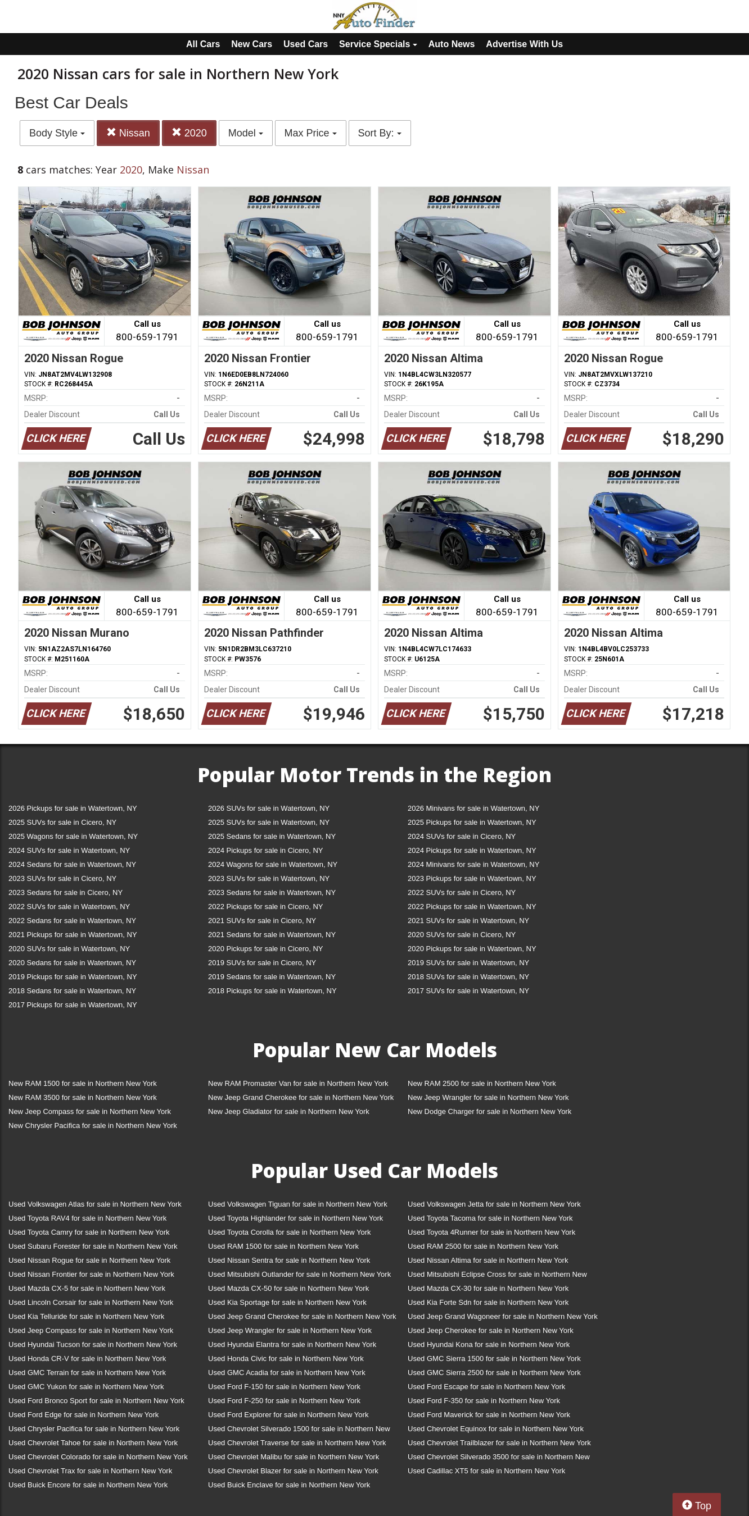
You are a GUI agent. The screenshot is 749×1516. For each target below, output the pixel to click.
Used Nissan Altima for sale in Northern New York (488, 1260)
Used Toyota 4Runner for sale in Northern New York (491, 1232)
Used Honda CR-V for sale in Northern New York (87, 1358)
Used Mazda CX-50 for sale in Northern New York (288, 1288)
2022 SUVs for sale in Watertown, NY (69, 906)
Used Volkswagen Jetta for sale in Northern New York (494, 1204)
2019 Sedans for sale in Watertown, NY (272, 976)
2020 (189, 133)
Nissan (128, 133)
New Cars (251, 44)
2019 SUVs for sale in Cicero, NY (262, 962)
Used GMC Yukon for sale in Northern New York (86, 1386)
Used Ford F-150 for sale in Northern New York (284, 1386)
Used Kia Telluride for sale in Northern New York (86, 1316)
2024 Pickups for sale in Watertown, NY (472, 850)
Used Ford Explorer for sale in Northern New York (288, 1414)
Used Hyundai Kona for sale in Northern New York (489, 1344)
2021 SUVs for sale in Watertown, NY (468, 920)
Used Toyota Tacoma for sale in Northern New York (490, 1218)
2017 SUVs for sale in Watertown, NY (468, 991)
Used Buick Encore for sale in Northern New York (88, 1485)
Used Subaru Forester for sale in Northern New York (93, 1246)
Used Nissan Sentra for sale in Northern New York (289, 1260)
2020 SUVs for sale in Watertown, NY (69, 948)
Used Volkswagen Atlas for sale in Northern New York (95, 1204)
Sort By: (379, 133)
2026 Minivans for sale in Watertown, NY (473, 808)
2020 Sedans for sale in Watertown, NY (72, 962)
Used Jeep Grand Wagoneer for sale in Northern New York (503, 1316)
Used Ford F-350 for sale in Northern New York (484, 1400)
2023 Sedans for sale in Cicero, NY (65, 892)
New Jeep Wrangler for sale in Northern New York (488, 1097)
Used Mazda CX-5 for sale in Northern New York (86, 1288)
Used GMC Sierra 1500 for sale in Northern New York (494, 1358)
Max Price (311, 133)
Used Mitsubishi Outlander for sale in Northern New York (299, 1274)
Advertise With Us (524, 44)
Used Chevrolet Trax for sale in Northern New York (90, 1471)
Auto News (451, 44)
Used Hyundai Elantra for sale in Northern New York (292, 1344)
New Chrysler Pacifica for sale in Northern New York (92, 1125)
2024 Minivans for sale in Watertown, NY (473, 864)
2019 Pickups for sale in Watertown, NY (72, 976)
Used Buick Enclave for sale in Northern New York (289, 1485)
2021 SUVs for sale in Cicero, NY (262, 920)
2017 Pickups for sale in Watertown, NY (72, 1005)
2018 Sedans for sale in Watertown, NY (72, 991)
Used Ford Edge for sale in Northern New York (83, 1414)
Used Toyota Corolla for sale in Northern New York (289, 1232)
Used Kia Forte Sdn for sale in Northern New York (488, 1302)
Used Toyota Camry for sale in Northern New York (89, 1232)
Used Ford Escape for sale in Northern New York (486, 1386)
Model (245, 133)
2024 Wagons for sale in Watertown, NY (272, 864)
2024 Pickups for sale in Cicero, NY (265, 850)
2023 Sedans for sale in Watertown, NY (272, 892)
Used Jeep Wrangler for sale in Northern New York (290, 1330)
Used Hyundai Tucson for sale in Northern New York (92, 1344)
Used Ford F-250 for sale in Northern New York (284, 1400)
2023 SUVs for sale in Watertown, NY (269, 878)
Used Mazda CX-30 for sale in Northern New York (488, 1288)
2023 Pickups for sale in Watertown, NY (472, 878)
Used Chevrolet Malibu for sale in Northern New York (293, 1457)
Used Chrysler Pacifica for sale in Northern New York (93, 1428)
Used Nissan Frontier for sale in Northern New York (91, 1274)
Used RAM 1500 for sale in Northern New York (283, 1246)
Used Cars (305, 44)
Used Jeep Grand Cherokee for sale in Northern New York (302, 1316)
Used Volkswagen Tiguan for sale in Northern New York (297, 1204)
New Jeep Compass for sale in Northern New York (89, 1111)
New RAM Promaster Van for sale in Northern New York (298, 1083)
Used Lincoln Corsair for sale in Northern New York (90, 1302)
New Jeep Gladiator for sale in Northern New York (288, 1111)
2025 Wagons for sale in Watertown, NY (73, 836)
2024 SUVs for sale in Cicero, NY (462, 836)
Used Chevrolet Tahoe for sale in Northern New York (93, 1443)
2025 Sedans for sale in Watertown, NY (272, 836)
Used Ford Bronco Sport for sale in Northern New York (96, 1400)
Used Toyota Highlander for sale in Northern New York (295, 1218)
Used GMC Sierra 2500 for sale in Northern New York (494, 1372)
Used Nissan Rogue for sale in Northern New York (89, 1260)
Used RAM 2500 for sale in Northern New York (483, 1246)
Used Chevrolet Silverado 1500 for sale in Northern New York (299, 1430)
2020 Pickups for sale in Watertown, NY (472, 948)
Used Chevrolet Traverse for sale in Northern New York (297, 1443)
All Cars (203, 44)
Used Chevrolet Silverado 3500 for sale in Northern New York (499, 1459)
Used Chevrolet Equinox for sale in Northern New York (496, 1428)
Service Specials (378, 44)
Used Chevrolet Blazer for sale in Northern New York (293, 1471)
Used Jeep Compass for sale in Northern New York (90, 1330)
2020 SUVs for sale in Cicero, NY (462, 934)
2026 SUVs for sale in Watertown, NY (269, 808)
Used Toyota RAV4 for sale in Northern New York (87, 1218)
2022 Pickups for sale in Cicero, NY (265, 906)
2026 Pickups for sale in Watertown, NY (72, 808)
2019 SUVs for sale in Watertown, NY (468, 962)
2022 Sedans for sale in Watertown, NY (72, 920)
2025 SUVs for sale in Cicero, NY (62, 822)
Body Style (57, 133)
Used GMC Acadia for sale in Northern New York (287, 1372)
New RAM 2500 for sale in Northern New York (482, 1083)
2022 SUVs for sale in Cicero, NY (462, 892)
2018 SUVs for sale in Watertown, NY (468, 976)
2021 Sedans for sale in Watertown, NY (272, 934)
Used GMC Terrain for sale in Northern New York (87, 1372)
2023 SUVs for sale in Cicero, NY (62, 878)
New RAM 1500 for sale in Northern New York (82, 1083)
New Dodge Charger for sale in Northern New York (489, 1111)
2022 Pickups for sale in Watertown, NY (472, 906)
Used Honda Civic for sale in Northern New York (286, 1358)
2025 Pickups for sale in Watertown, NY (472, 822)
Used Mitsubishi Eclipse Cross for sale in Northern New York (497, 1276)
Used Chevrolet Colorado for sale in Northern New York (98, 1457)
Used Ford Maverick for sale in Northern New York (489, 1414)
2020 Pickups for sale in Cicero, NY (265, 948)
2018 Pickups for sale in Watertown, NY (272, 991)
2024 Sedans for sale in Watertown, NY (72, 864)
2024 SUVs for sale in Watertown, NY (69, 850)
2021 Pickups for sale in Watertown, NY (72, 934)
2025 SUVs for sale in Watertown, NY (269, 822)
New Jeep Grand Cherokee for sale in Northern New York (301, 1097)
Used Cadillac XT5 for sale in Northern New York (486, 1471)
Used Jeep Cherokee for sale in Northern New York (491, 1330)
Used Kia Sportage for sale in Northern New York (287, 1302)
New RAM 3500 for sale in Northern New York (82, 1097)
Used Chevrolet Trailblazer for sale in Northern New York (499, 1443)
